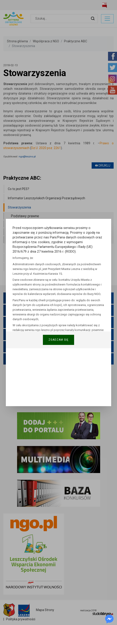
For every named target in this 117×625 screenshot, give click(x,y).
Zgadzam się (58, 339)
